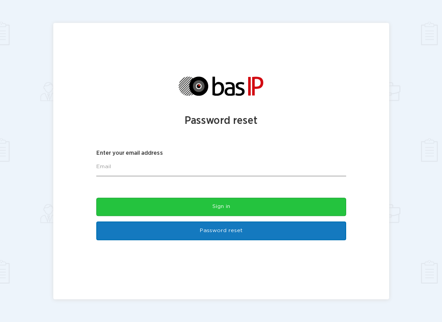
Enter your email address (129, 153)
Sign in (221, 206)
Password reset (221, 231)
